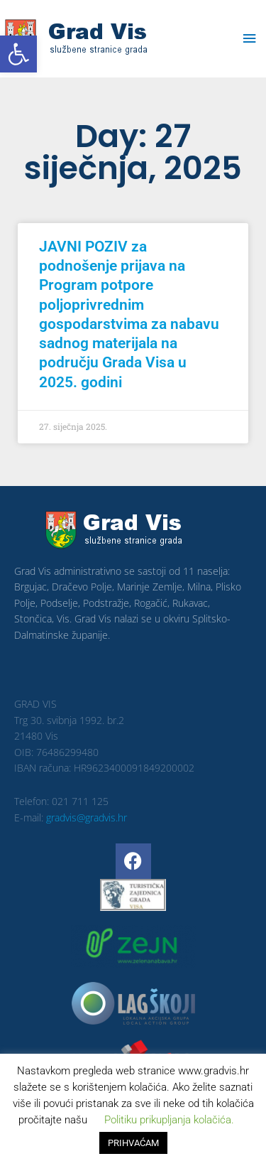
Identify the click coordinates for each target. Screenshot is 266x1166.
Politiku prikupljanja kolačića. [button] (169, 1119)
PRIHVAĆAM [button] (133, 1143)
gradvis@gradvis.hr (86, 817)
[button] (18, 54)
